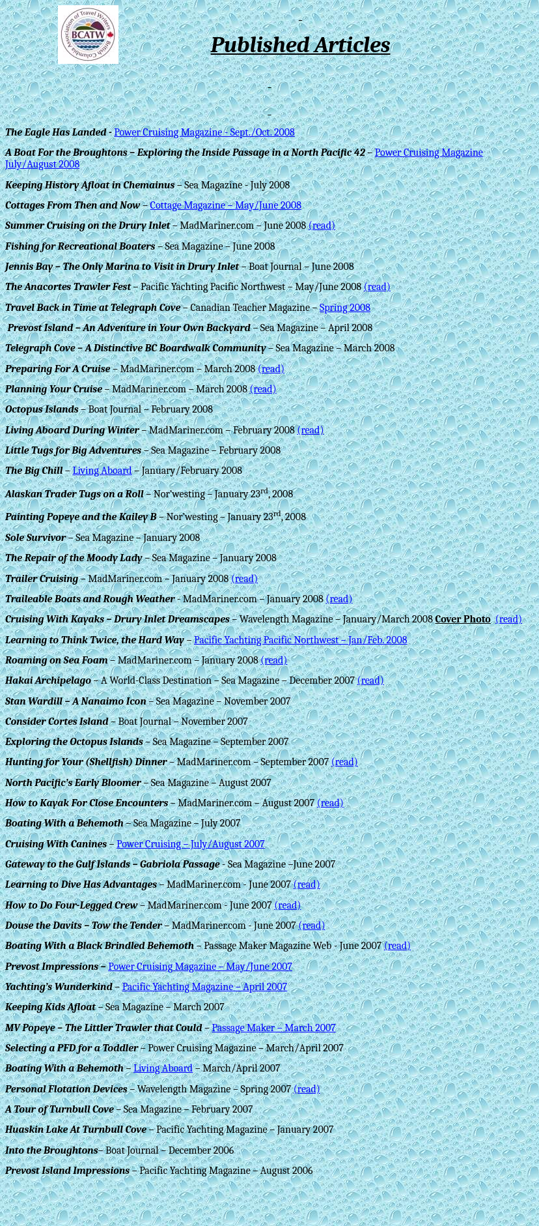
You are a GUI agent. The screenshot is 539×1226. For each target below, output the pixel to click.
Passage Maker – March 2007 (273, 1028)
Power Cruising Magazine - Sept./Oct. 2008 (204, 132)
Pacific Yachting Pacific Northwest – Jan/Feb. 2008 (301, 640)
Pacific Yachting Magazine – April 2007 (205, 987)
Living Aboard (101, 470)
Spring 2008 (345, 308)
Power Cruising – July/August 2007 (191, 844)
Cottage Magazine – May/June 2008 (225, 205)
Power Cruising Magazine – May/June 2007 (200, 966)
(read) (322, 225)
